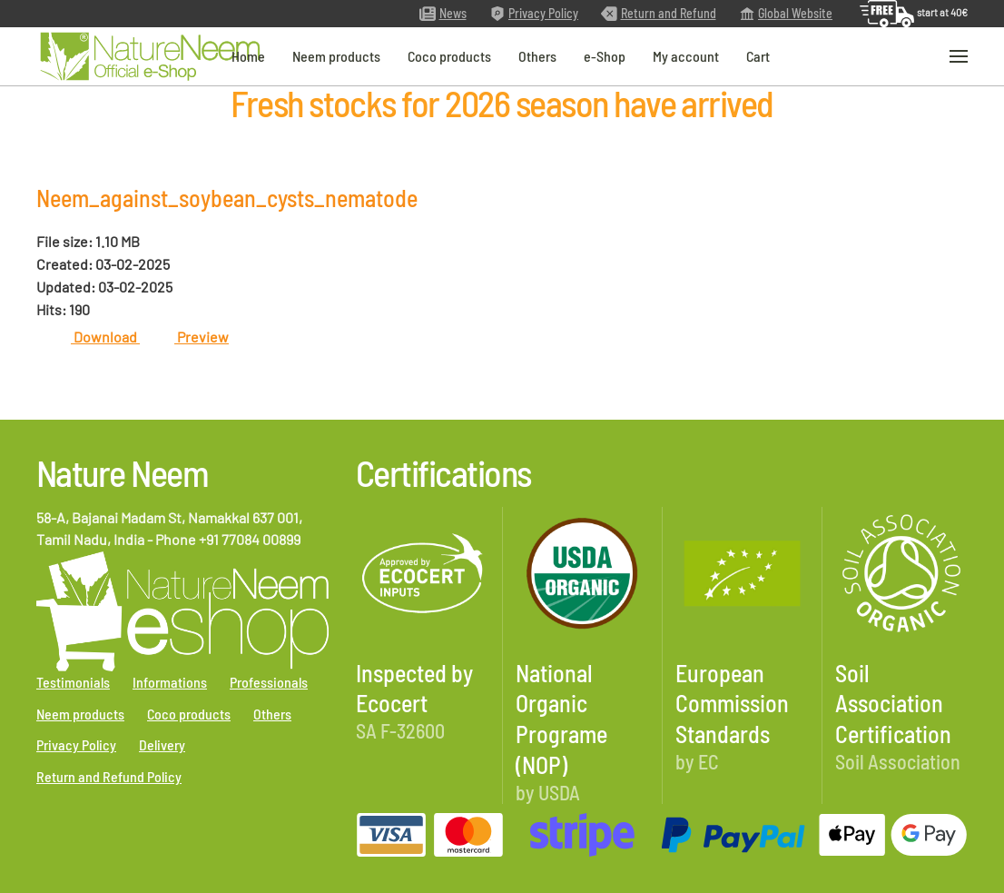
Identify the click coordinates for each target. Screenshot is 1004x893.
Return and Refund (658, 13)
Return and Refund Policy (109, 776)
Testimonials (73, 681)
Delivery (162, 744)
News (443, 13)
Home (248, 55)
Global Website (786, 13)
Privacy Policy (534, 13)
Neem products (336, 55)
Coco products (449, 55)
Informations (170, 681)
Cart (758, 55)
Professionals (269, 681)
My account (686, 55)
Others (537, 55)
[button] (959, 56)
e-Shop (604, 55)
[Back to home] (149, 56)
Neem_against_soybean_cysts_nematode (227, 198)
